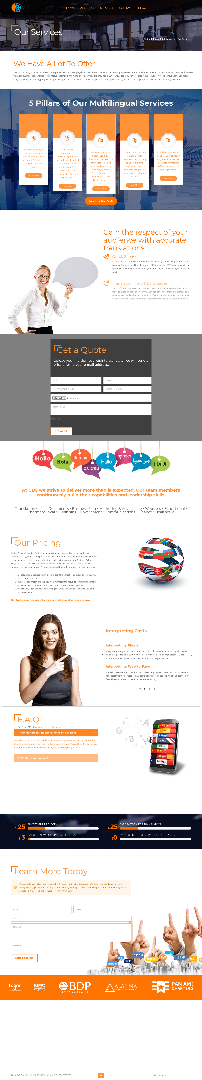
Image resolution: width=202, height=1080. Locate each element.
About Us (87, 8)
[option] (147, 655)
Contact (126, 8)
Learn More (33, 175)
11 (22, 826)
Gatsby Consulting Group (179, 1075)
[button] (102, 654)
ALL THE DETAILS (101, 200)
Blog (142, 8)
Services (107, 8)
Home (70, 8)
